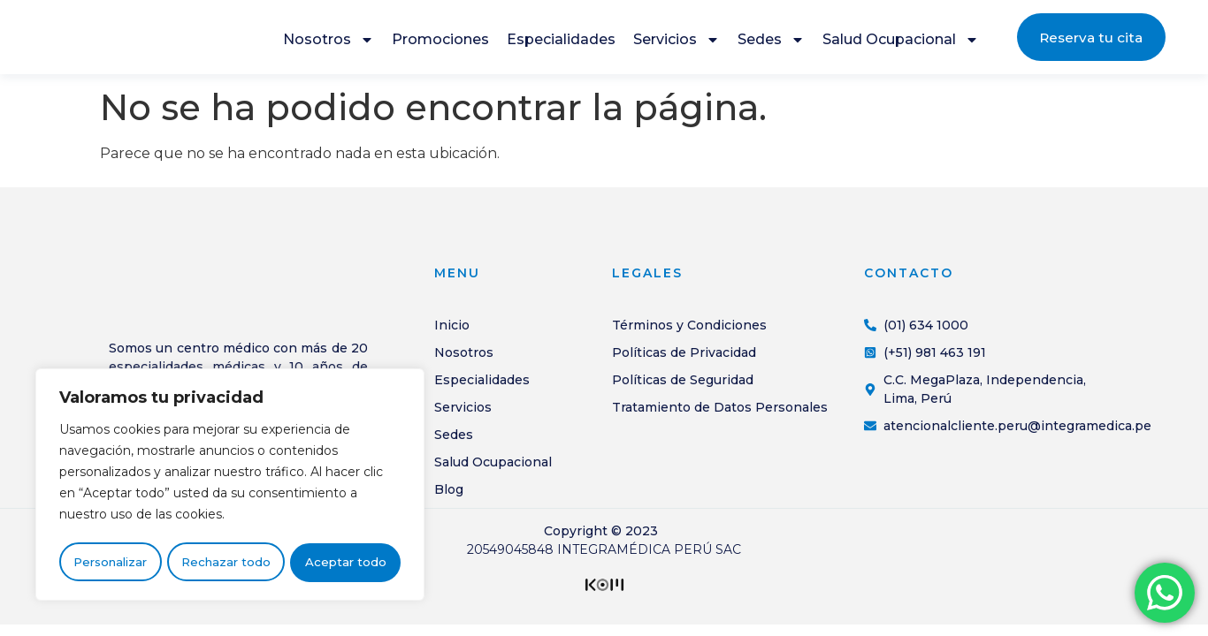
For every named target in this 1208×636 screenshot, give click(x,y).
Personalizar (110, 563)
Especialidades (561, 42)
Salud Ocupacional (900, 42)
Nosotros (328, 42)
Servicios (676, 42)
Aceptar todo (345, 563)
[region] (229, 487)
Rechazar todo (226, 563)
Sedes (771, 42)
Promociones (440, 42)
